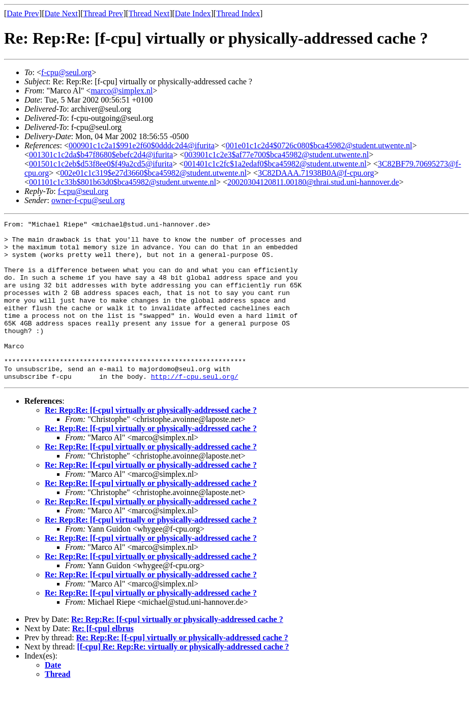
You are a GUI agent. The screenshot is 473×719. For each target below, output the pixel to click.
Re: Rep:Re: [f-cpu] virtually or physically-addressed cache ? (151, 442)
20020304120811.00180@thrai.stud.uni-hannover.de (313, 182)
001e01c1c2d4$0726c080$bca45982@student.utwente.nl (319, 145)
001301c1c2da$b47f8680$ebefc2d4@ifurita (101, 154)
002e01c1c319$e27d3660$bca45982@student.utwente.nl (153, 173)
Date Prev (23, 13)
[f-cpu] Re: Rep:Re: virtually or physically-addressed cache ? (183, 678)
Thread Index (238, 13)
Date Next (61, 13)
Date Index (193, 13)
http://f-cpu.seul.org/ (195, 408)
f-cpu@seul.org (66, 72)
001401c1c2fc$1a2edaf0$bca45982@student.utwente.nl (275, 163)
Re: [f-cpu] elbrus (103, 660)
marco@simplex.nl (122, 90)
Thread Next (149, 13)
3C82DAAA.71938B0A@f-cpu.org (316, 173)
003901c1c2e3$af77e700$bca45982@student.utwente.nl (276, 154)
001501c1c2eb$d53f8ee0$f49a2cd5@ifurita (100, 163)
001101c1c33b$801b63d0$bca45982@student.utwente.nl (122, 182)
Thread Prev (103, 13)
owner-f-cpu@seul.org (88, 200)
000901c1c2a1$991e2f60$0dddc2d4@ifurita (142, 145)
